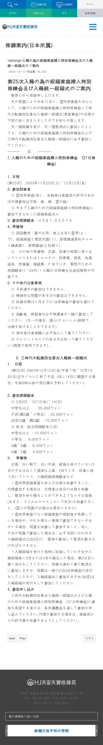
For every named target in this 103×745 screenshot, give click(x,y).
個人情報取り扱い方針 (24, 716)
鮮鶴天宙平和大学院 (51, 730)
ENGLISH (38, 13)
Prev (23, 638)
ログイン (90, 4)
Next (12, 638)
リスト (89, 638)
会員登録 (90, 13)
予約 (13, 4)
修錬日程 (38, 4)
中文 (64, 13)
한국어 (13, 13)
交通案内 (64, 4)
